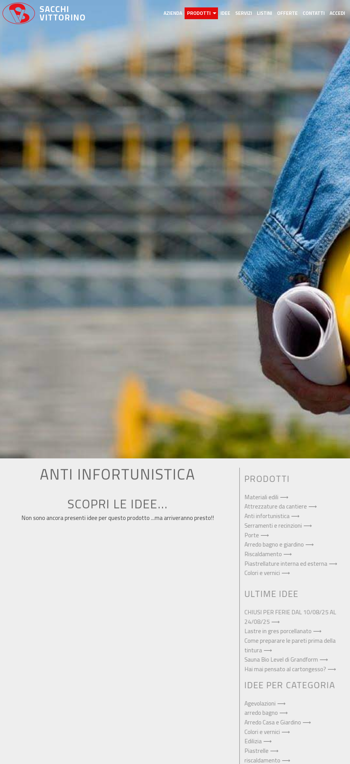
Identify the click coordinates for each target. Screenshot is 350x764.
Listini (264, 13)
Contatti (314, 13)
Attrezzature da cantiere (278, 506)
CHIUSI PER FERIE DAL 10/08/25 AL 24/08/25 (293, 617)
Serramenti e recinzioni (275, 525)
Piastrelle (259, 750)
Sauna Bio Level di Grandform (283, 659)
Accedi (337, 13)
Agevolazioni (262, 703)
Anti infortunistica (269, 515)
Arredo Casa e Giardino (275, 722)
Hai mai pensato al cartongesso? (287, 669)
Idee (225, 13)
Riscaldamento (265, 554)
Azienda (173, 13)
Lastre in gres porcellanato (280, 631)
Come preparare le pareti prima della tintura (292, 645)
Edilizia (255, 741)
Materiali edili (264, 497)
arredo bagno (263, 712)
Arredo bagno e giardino (276, 544)
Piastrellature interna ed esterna (288, 563)
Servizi (243, 13)
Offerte (287, 13)
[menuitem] (173, 13)
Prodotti (199, 13)
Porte (254, 535)
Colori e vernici (264, 572)
